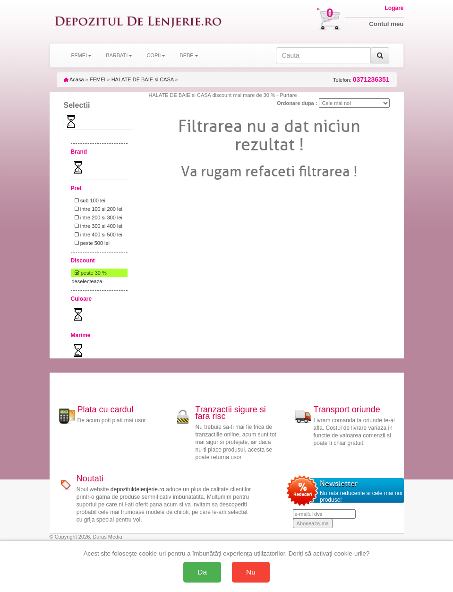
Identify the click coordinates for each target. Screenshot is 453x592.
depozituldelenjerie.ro (137, 489)
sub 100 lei (88, 200)
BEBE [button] (188, 55)
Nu (251, 572)
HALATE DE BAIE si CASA (142, 79)
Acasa (74, 79)
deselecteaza (87, 281)
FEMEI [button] (81, 55)
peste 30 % (89, 273)
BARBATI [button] (119, 55)
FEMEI (98, 79)
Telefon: (361, 79)
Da (202, 572)
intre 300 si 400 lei (97, 226)
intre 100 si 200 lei (97, 209)
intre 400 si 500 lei (97, 234)
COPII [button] (155, 55)
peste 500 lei (91, 243)
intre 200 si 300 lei (97, 217)
